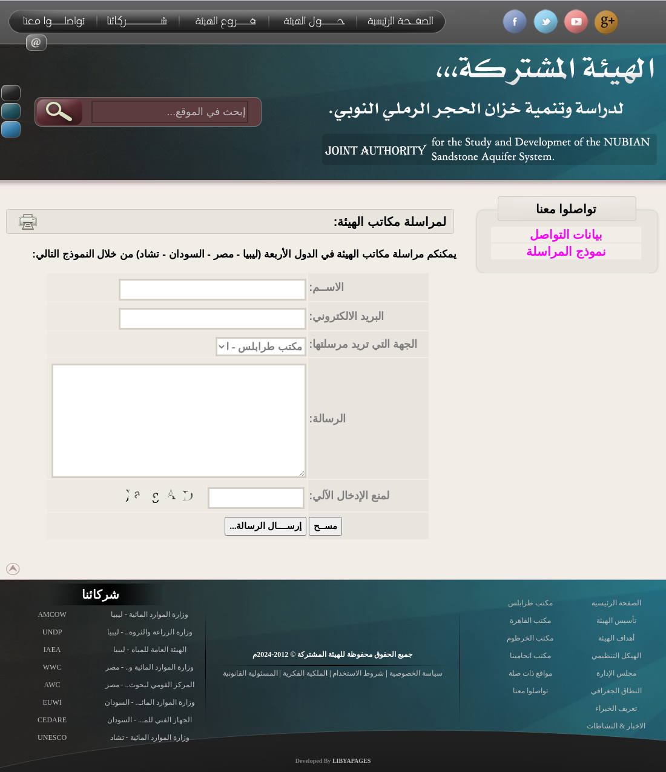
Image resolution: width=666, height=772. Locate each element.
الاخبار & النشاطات (616, 726)
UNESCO (52, 737)
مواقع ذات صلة (530, 673)
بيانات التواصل (566, 234)
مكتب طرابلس (530, 603)
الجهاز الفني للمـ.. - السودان (149, 720)
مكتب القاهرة (530, 620)
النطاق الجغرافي (616, 691)
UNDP (52, 632)
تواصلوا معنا (566, 209)
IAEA (52, 649)
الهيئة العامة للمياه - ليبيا (149, 649)
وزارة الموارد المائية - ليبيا (149, 614)
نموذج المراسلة (566, 251)
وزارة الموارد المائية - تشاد (150, 737)
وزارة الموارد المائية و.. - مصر (149, 667)
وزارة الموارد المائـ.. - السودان (150, 702)
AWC (52, 684)
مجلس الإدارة (616, 673)
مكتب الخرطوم (530, 638)
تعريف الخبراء (616, 708)
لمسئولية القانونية (249, 673)
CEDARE (52, 720)
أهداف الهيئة (616, 638)
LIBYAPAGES (351, 760)
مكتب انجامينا (530, 655)
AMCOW (52, 614)
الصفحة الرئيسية (616, 603)
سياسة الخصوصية (415, 673)
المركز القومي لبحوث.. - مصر (149, 684)
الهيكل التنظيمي (616, 655)
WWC (52, 667)
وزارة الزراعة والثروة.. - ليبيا (150, 632)
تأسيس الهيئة (616, 620)
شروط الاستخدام (357, 673)
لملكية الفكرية (303, 673)
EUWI (51, 702)
